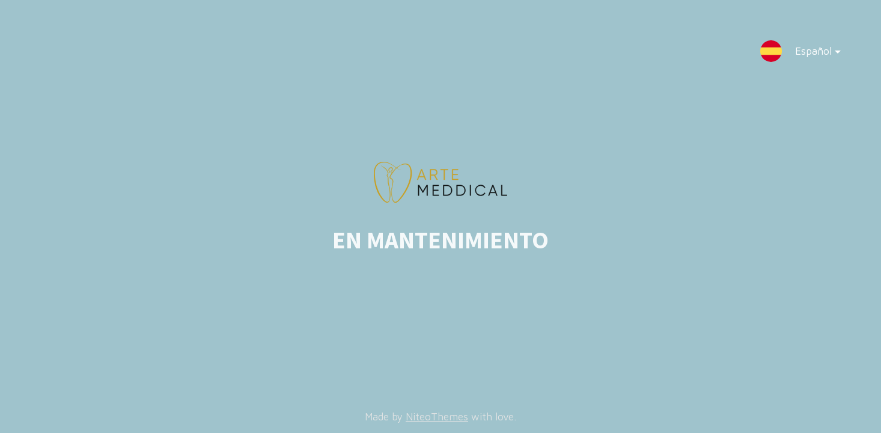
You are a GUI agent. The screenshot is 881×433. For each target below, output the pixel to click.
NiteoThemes (437, 417)
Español (808, 53)
